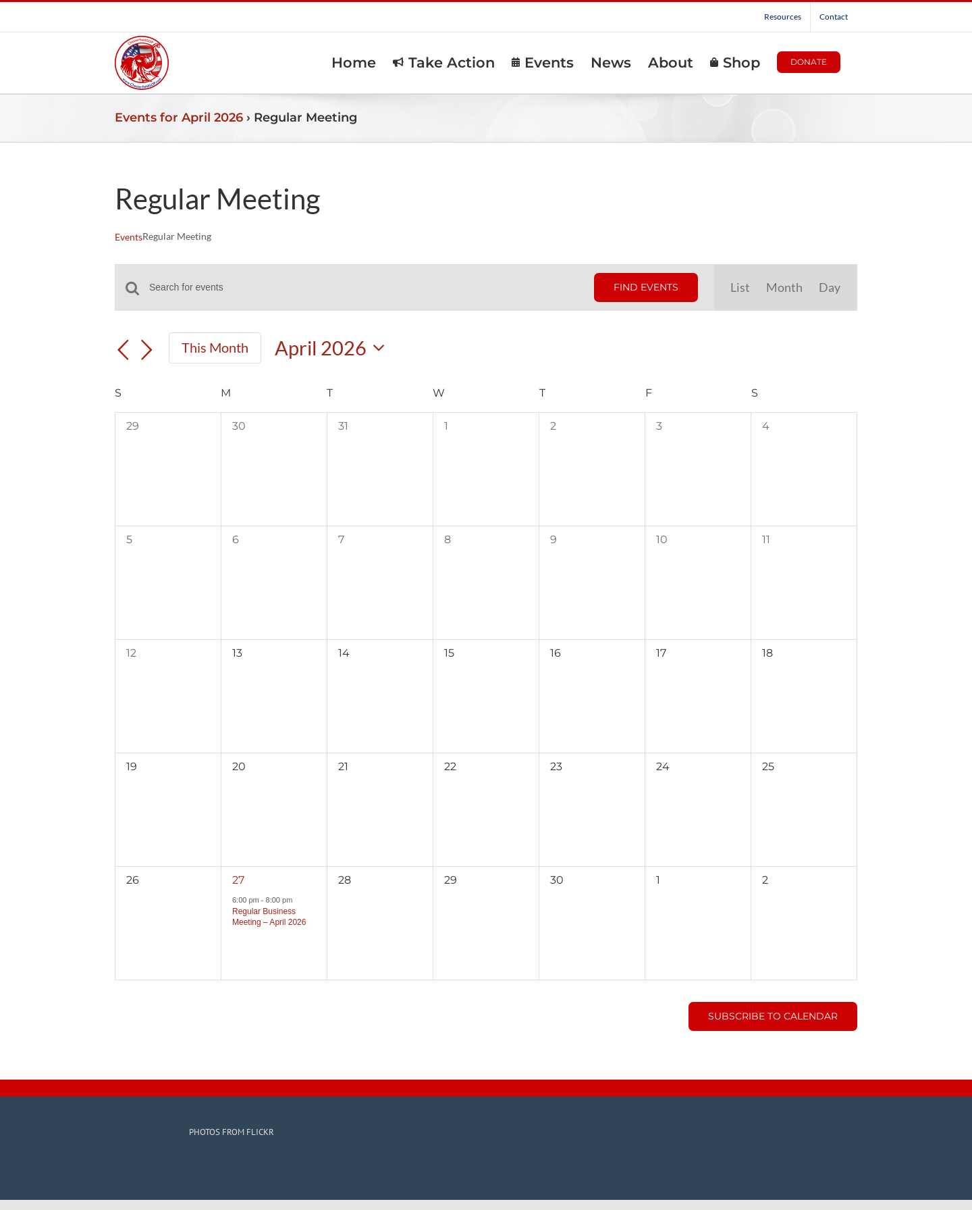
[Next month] (147, 350)
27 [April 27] (238, 880)
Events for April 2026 (179, 117)
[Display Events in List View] (740, 287)
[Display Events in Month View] (784, 287)
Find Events (646, 287)
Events (128, 237)
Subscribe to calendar (773, 1016)
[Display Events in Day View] (829, 287)
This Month (215, 347)
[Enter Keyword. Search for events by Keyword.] (363, 287)
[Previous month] (123, 350)
